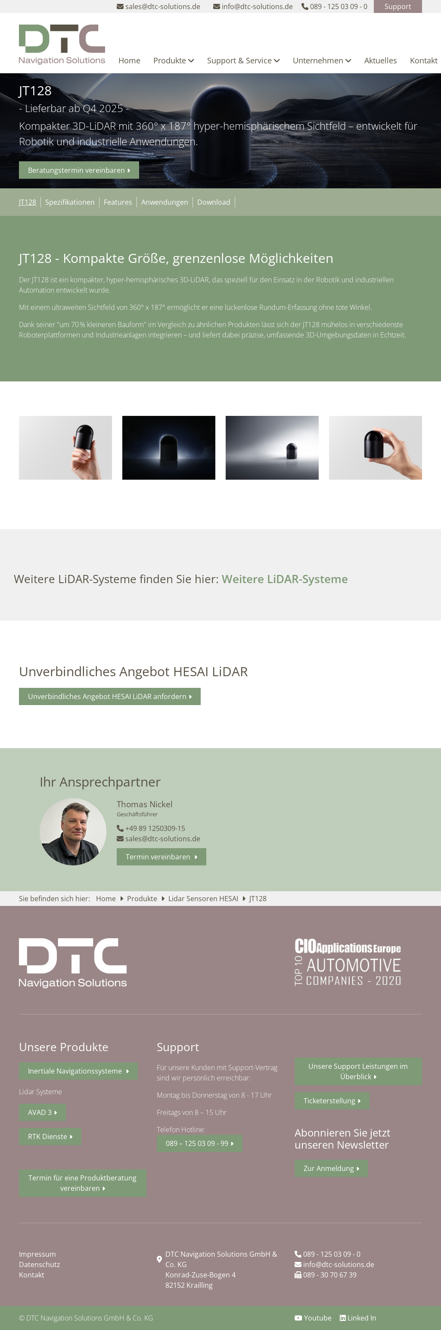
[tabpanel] (220, 298)
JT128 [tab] (27, 202)
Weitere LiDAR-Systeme (285, 579)
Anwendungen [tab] (164, 202)
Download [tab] (213, 202)
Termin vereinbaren (159, 857)
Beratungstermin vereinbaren (76, 170)
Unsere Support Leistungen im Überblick (358, 1071)
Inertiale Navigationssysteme (76, 1071)
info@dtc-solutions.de (334, 1264)
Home (129, 60)
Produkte (173, 60)
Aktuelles (380, 60)
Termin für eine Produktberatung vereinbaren (82, 1183)
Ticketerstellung (329, 1100)
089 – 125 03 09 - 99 (197, 1143)
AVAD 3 (40, 1112)
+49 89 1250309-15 (151, 828)
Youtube (314, 1318)
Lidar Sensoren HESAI (204, 898)
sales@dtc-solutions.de (158, 838)
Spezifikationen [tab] (70, 202)
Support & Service (243, 60)
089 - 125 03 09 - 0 (327, 1254)
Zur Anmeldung (329, 1168)
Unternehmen (322, 60)
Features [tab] (118, 202)
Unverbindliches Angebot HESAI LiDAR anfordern (107, 696)
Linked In (358, 1318)
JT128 (258, 898)
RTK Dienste (47, 1136)
